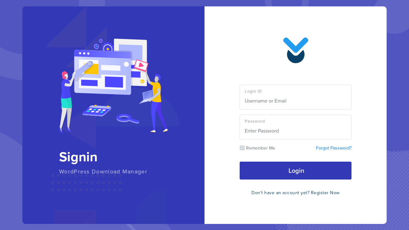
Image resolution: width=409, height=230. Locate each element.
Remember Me (257, 148)
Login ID (253, 91)
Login (295, 170)
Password (255, 121)
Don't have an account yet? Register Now (295, 192)
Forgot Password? (333, 148)
